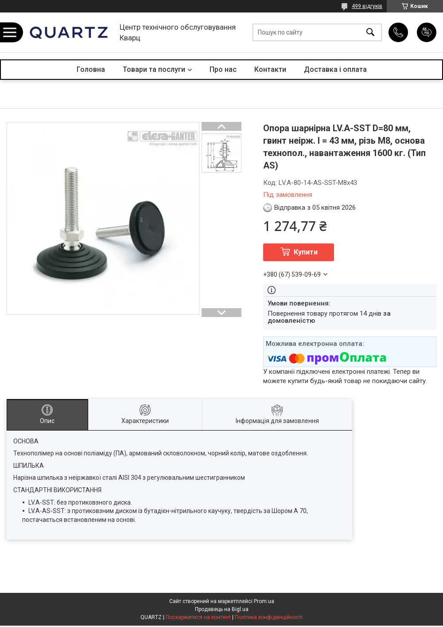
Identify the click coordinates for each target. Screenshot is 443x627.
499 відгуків (367, 6)
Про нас (223, 69)
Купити (306, 252)
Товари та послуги (154, 69)
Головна (91, 69)
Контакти (270, 69)
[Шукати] (370, 32)
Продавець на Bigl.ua (222, 609)
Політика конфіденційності (269, 617)
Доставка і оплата (335, 69)
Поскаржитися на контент (198, 617)
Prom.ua (264, 601)
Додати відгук (426, 32)
